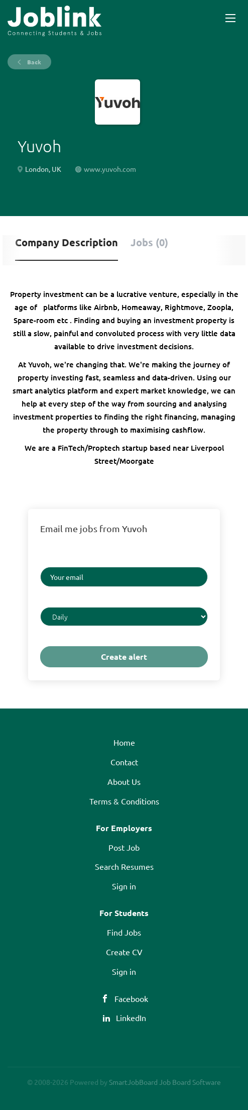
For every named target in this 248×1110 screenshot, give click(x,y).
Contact (124, 762)
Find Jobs (124, 932)
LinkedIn (131, 1018)
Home (124, 742)
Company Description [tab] (66, 242)
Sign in (124, 886)
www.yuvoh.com (110, 168)
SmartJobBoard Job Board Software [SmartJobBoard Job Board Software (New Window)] (165, 1081)
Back (33, 62)
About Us (124, 781)
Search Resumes (124, 866)
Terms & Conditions (124, 801)
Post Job (124, 847)
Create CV (124, 952)
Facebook (131, 998)
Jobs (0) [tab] (149, 242)
